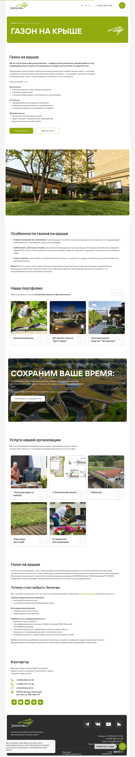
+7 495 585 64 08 (26, 392)
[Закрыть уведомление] (53, 742)
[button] (21, 131)
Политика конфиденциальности (71, 753)
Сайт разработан (107, 753)
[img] (86, 5)
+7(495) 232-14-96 (114, 736)
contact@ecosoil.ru (66, 392)
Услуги (22, 23)
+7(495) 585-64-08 (114, 739)
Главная (14, 23)
